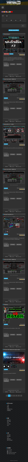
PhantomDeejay (22, 53)
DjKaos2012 (23, 143)
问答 (8, 422)
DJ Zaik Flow (22, 369)
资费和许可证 (9, 409)
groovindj (23, 324)
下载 (8, 405)
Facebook (9, 449)
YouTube (9, 451)
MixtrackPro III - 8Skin (9, 124)
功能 (8, 407)
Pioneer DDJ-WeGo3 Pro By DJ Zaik (12, 349)
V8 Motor (6, 304)
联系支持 (9, 420)
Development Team (21, 97)
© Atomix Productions (14, 460)
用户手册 (9, 421)
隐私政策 (9, 438)
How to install (19, 76)
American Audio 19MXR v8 (10, 169)
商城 (8, 406)
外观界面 (9, 410)
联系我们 (9, 436)
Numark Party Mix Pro (8, 214)
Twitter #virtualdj (11, 453)
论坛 (8, 425)
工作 (8, 437)
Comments (12, 76)
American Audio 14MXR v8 (10, 259)
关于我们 (9, 434)
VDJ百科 (8, 424)
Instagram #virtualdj (11, 452)
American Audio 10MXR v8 (10, 79)
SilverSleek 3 (7, 34)
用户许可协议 (9, 440)
